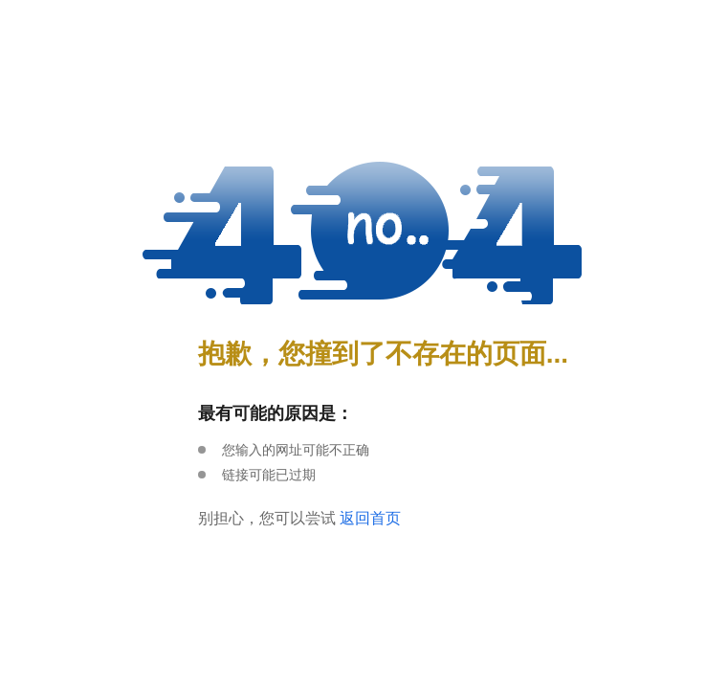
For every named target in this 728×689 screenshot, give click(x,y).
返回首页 (370, 518)
